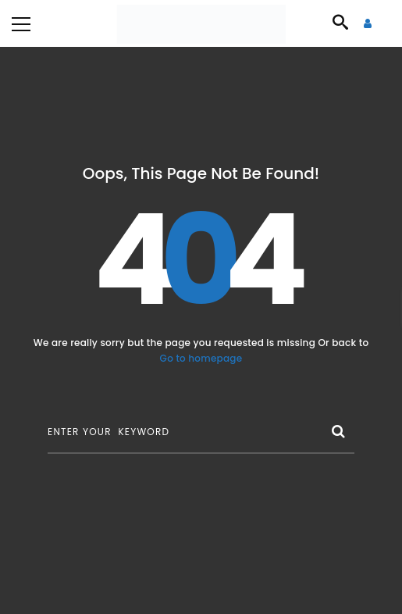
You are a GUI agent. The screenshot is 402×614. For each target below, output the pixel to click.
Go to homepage (201, 358)
